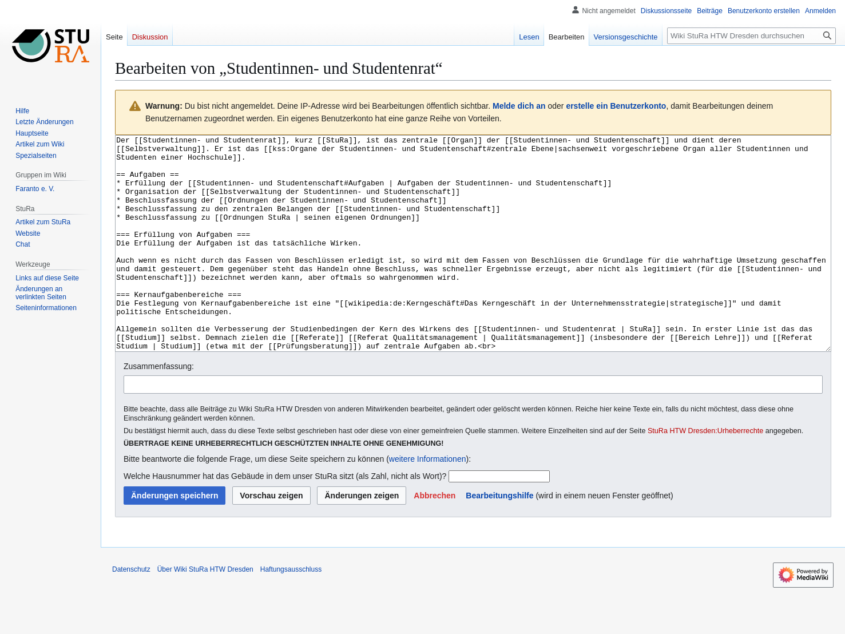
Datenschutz (131, 612)
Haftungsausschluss (291, 612)
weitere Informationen (427, 501)
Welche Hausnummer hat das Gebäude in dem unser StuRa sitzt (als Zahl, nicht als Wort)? (285, 519)
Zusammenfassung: (159, 409)
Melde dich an (519, 105)
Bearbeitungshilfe (499, 538)
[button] (434, 538)
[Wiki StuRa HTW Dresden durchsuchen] (751, 35)
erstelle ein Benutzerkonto (616, 105)
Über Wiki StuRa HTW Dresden (205, 612)
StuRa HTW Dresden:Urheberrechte (705, 474)
